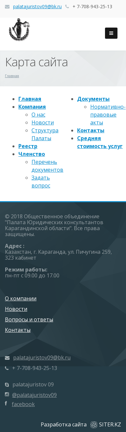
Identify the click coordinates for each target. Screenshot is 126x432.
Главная (29, 98)
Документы (93, 98)
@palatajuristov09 (34, 395)
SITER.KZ (105, 424)
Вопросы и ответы (29, 319)
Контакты (90, 130)
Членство (31, 154)
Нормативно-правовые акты (108, 114)
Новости (43, 122)
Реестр (27, 146)
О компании (20, 298)
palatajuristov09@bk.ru (37, 6)
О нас (38, 114)
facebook (23, 404)
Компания (32, 106)
